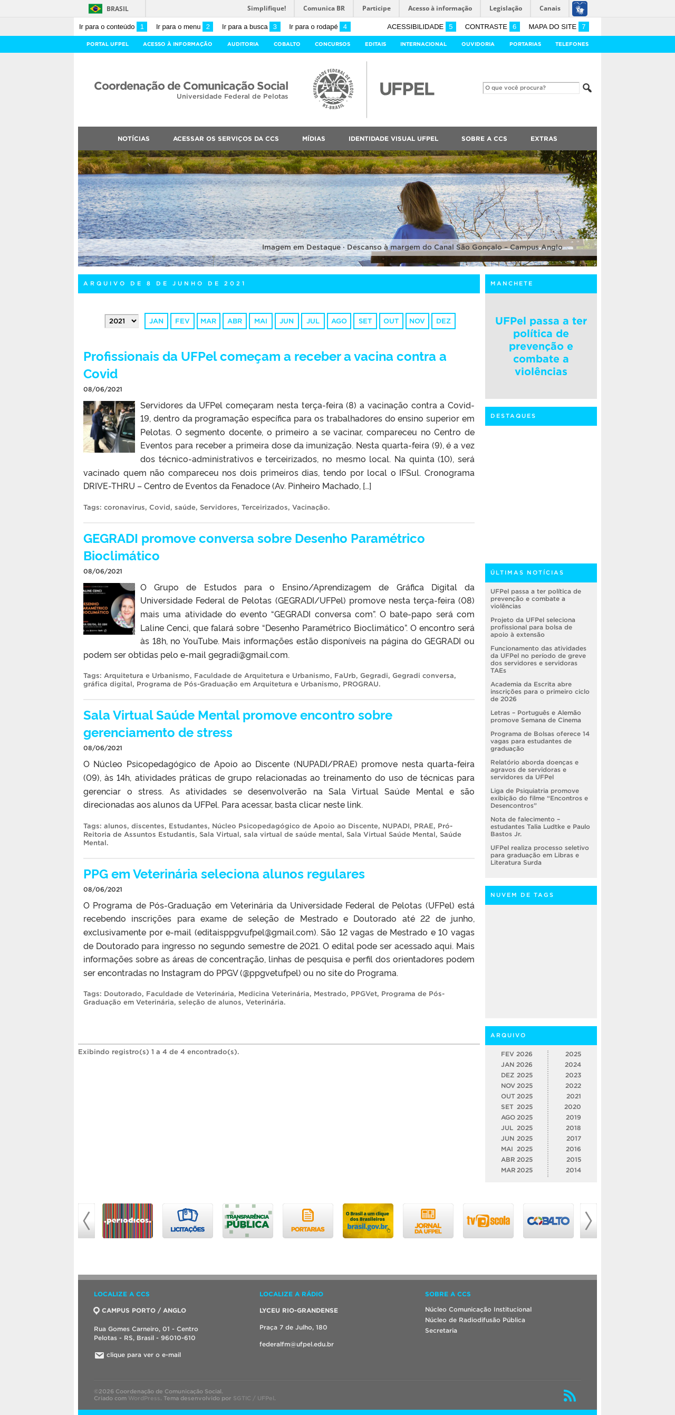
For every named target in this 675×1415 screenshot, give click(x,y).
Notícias (134, 138)
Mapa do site (558, 27)
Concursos (332, 44)
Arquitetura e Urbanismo (147, 676)
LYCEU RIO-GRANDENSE (298, 1310)
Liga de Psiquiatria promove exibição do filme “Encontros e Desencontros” (539, 798)
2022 (573, 1085)
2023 (573, 1075)
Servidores (218, 507)
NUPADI (396, 826)
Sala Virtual (219, 834)
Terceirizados (265, 507)
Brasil (118, 8)
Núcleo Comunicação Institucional (478, 1309)
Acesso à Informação (178, 44)
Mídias (313, 138)
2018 (573, 1127)
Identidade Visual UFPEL (393, 138)
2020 (572, 1106)
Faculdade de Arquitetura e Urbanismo (262, 676)
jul (313, 321)
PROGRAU (361, 684)
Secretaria (441, 1330)
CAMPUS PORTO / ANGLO (140, 1310)
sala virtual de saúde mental (293, 834)
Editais (375, 44)
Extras (544, 138)
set (365, 321)
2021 (573, 1096)
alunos (115, 826)
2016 (573, 1148)
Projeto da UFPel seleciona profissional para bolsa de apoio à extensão (532, 627)
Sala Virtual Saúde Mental (391, 834)
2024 (573, 1064)
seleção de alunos (210, 1002)
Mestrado (330, 994)
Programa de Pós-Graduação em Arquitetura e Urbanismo (238, 684)
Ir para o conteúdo (113, 27)
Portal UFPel (107, 44)
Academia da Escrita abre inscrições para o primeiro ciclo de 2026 (540, 691)
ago (339, 321)
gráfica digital (107, 684)
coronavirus (124, 507)
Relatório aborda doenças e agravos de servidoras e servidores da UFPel (534, 769)
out (391, 321)
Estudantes (188, 826)
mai (260, 321)
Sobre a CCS (484, 138)
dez (443, 321)
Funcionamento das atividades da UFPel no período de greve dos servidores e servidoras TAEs (538, 659)
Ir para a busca (251, 27)
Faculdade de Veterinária (190, 994)
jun (286, 321)
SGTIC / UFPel (253, 1398)
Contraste (492, 27)
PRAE (423, 826)
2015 (573, 1159)
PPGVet (364, 994)
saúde (185, 507)
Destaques (513, 416)
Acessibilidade (421, 27)
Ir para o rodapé (319, 27)
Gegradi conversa (423, 676)
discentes (148, 826)
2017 (573, 1138)
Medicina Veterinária (274, 994)
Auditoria (243, 44)
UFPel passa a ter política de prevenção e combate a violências (541, 346)
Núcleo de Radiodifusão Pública (475, 1319)
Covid (159, 507)
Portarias (525, 44)
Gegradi (374, 676)
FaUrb (345, 676)
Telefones (572, 44)
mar (208, 321)
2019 (573, 1117)
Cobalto (287, 44)
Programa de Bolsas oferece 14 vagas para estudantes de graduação (540, 741)
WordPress (144, 1398)
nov (417, 321)
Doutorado (123, 994)
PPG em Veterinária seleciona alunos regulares (224, 873)
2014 (573, 1170)
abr (234, 321)
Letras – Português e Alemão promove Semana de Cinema (535, 716)
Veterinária (265, 1002)
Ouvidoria (478, 44)
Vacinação (310, 507)
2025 (573, 1053)
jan (156, 321)
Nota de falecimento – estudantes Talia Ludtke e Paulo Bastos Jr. (540, 826)
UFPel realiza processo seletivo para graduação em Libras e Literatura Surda (539, 855)
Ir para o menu (184, 27)
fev (182, 321)
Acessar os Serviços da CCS (226, 138)
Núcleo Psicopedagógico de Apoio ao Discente (295, 826)
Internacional (423, 44)
